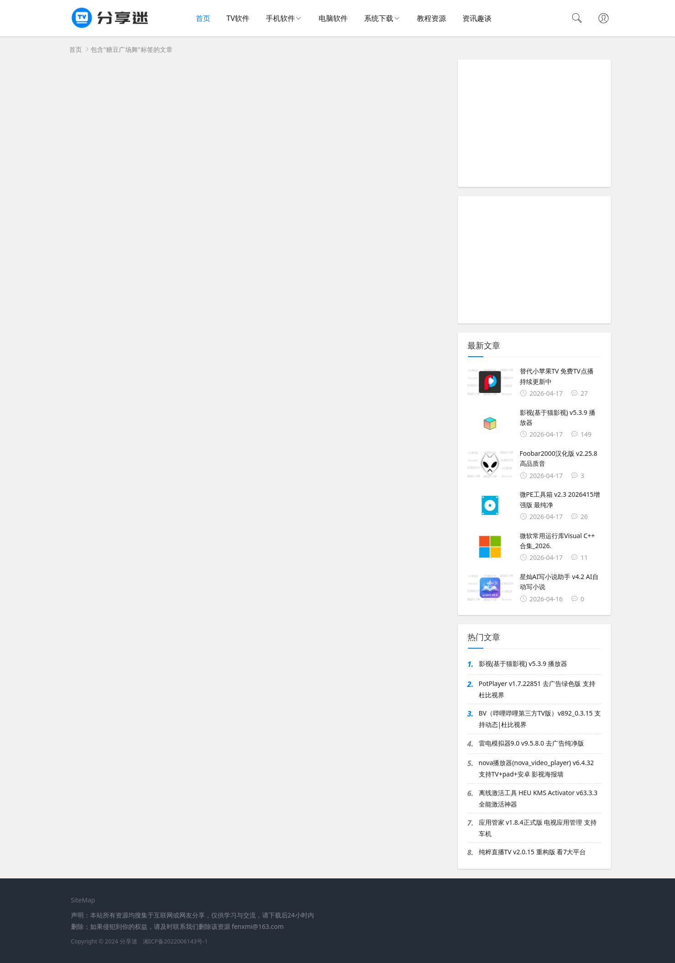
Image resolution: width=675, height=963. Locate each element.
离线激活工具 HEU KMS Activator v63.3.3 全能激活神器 (538, 798)
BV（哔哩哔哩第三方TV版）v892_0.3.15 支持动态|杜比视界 (540, 719)
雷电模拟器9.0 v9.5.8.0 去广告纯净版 (531, 743)
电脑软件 (333, 18)
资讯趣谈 (477, 18)
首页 (203, 18)
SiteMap (83, 900)
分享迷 (128, 941)
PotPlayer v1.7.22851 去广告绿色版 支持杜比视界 (537, 689)
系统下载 (378, 18)
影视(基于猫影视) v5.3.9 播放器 (523, 663)
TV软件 (238, 18)
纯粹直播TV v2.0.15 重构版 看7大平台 (532, 851)
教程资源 (431, 18)
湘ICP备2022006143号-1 (175, 941)
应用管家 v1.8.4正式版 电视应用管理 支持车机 (538, 828)
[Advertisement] (534, 123)
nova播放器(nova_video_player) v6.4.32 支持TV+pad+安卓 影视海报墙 (536, 768)
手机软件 (280, 18)
